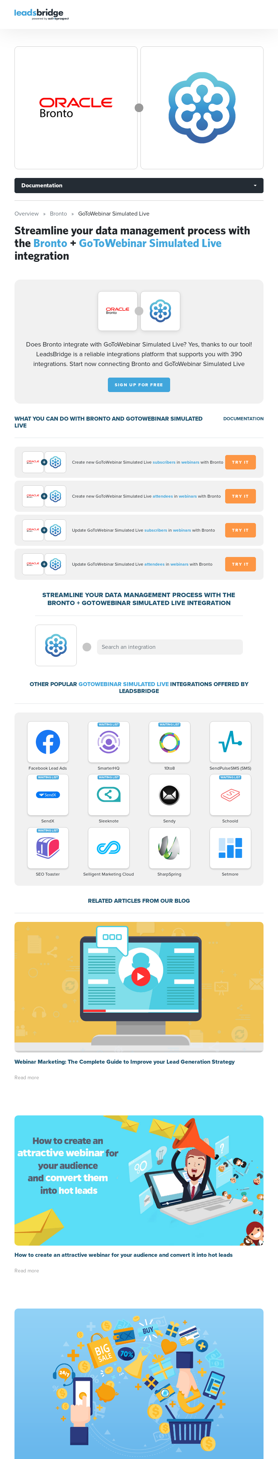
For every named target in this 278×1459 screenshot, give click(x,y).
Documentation (41, 185)
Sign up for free (139, 385)
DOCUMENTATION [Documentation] (243, 418)
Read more (26, 1077)
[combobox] (170, 647)
